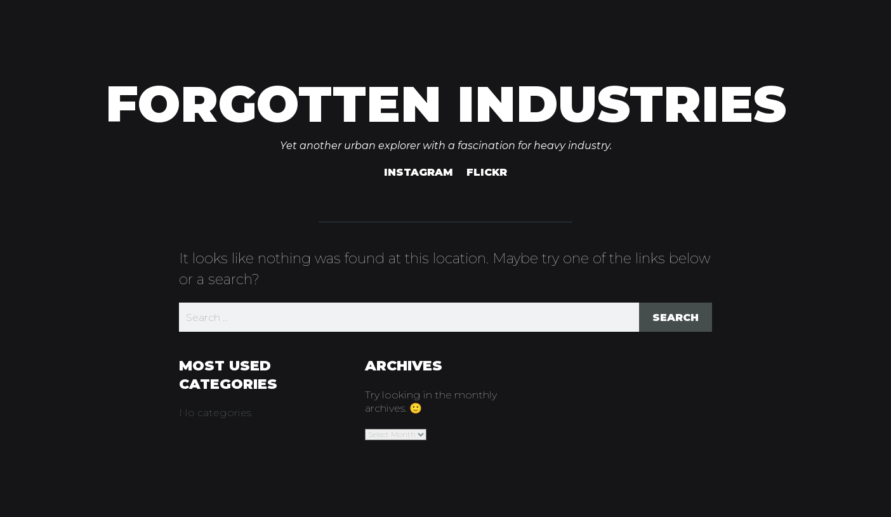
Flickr (486, 172)
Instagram (418, 172)
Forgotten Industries (445, 103)
